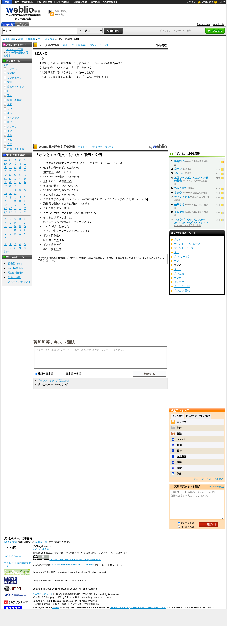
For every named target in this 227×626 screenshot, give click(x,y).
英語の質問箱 (15, 272)
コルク (47, 226)
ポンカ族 (179, 273)
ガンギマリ (183, 422)
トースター (49, 212)
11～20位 (191, 416)
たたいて (79, 162)
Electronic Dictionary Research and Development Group (138, 607)
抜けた (75, 176)
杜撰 (179, 445)
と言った (118, 162)
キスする (53, 199)
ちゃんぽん (180, 188)
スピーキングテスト (19, 281)
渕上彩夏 (181, 456)
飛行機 (47, 203)
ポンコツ (179, 282)
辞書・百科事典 (26, 39)
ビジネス (12, 68)
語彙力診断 (14, 277)
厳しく (135, 199)
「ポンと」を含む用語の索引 (53, 380)
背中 (78, 67)
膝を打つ (56, 248)
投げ (60, 72)
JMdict (55, 607)
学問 (9, 104)
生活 (9, 113)
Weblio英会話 (16, 268)
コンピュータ (14, 77)
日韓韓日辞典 (80, 2)
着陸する (59, 203)
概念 (179, 468)
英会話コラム (15, 263)
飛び (82, 212)
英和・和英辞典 (44, 2)
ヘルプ (221, 2)
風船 (45, 180)
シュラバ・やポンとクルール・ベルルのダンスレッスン (191, 221)
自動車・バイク (15, 86)
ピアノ (47, 230)
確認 (179, 462)
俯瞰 (179, 473)
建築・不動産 (14, 100)
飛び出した (69, 63)
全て (6, 65)
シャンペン (49, 176)
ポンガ (177, 277)
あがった (90, 212)
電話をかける (94, 199)
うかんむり (183, 439)
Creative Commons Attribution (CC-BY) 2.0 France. (75, 559)
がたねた (179, 173)
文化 (9, 108)
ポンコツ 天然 (182, 290)
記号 (6, 252)
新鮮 (179, 427)
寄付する (101, 76)
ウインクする (117, 199)
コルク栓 (48, 208)
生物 (9, 131)
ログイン (191, 2)
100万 (90, 76)
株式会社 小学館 (41, 549)
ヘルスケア (13, 117)
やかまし (77, 230)
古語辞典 (95, 2)
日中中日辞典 (62, 2)
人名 (9, 140)
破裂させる (65, 180)
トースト (64, 212)
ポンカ (177, 269)
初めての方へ (203, 24)
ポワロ (177, 239)
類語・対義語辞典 (24, 2)
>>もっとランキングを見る (208, 479)
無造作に (53, 72)
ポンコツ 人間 (182, 286)
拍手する (48, 171)
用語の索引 (81, 45)
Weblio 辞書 (208, 2)
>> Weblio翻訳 (216, 486)
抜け (58, 239)
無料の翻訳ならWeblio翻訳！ (62, 13)
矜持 (179, 450)
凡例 (105, 45)
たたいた (74, 167)
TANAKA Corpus (12, 556)
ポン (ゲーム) (181, 256)
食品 (9, 135)
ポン (176, 252)
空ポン (178, 168)
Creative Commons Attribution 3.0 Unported (72, 564)
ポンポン (64, 230)
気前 (45, 76)
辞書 (7, 2)
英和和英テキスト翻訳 (54, 342)
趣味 (9, 122)
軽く (52, 67)
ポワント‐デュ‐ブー (185, 248)
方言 (9, 144)
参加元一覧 (218, 24)
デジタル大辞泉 (46, 39)
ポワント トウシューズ (187, 243)
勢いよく (47, 63)
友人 (45, 194)
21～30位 (204, 416)
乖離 (179, 433)
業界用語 (12, 73)
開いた (68, 217)
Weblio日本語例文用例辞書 (57, 146)
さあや (178, 192)
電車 (9, 82)
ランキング (95, 45)
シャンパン (100, 63)
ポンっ (177, 260)
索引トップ (68, 45)
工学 (9, 95)
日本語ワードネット (43, 594)
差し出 (67, 76)
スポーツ (12, 126)
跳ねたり (58, 63)
